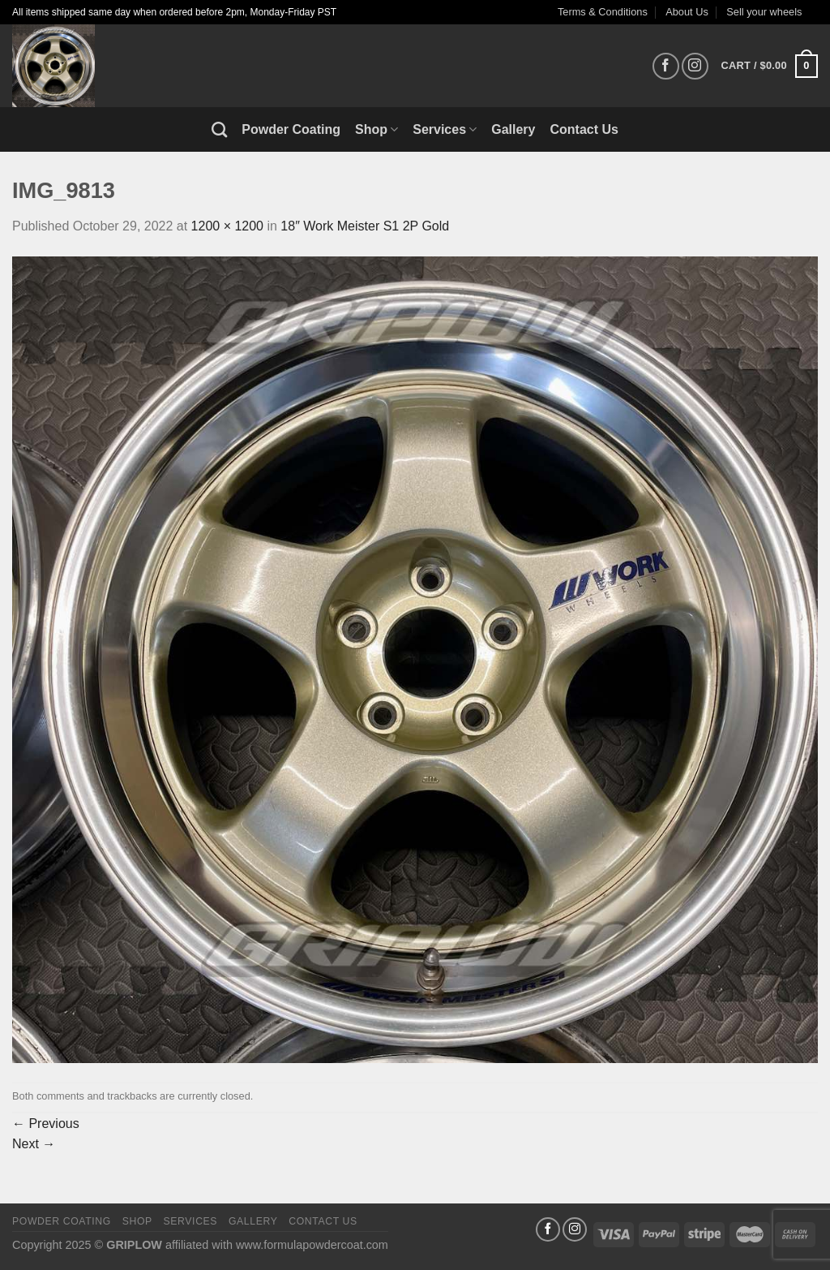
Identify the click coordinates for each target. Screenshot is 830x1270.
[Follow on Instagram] (695, 66)
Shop (376, 129)
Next (33, 1144)
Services (445, 129)
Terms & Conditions (603, 12)
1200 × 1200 (227, 226)
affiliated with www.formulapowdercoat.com (276, 1244)
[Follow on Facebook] (665, 66)
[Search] (219, 129)
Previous (45, 1123)
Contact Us (584, 129)
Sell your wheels (764, 12)
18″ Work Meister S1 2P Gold (364, 226)
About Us (686, 12)
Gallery (513, 129)
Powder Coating (291, 129)
